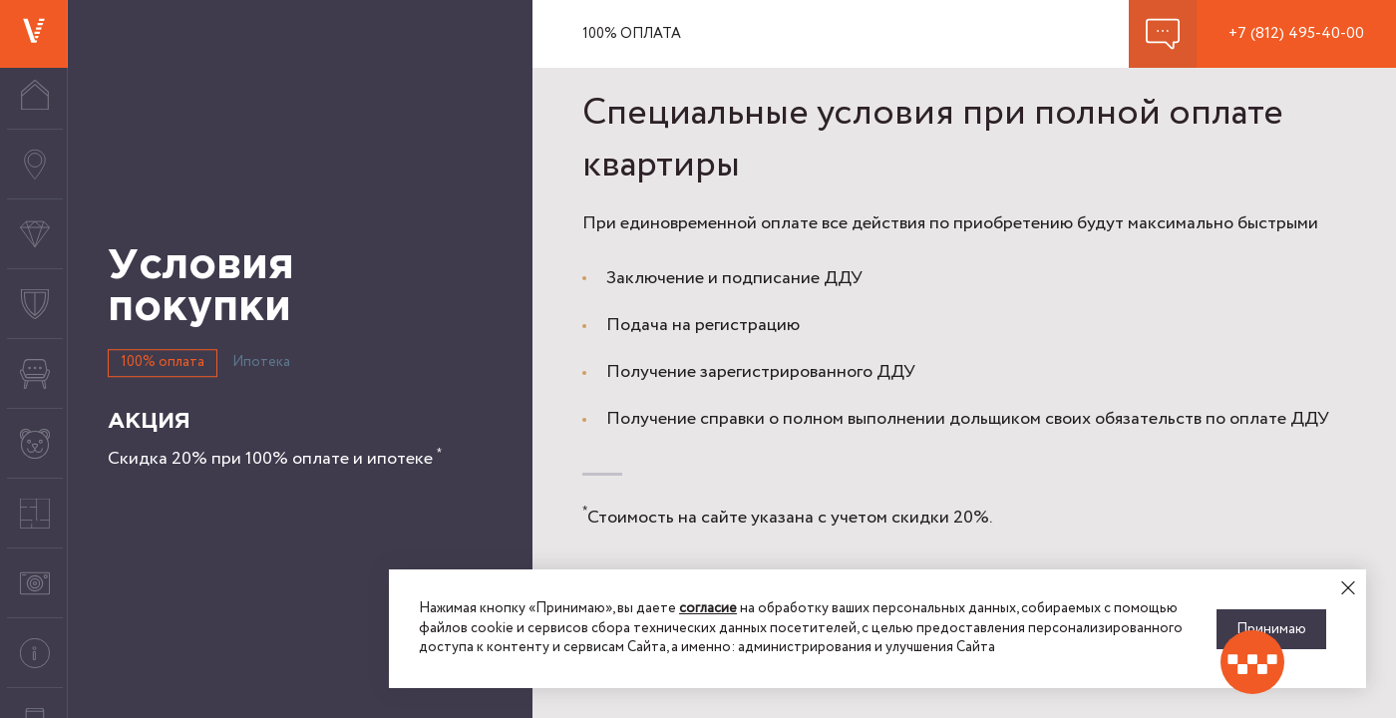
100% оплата (162, 362)
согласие (708, 608)
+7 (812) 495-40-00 (1296, 33)
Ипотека (261, 362)
